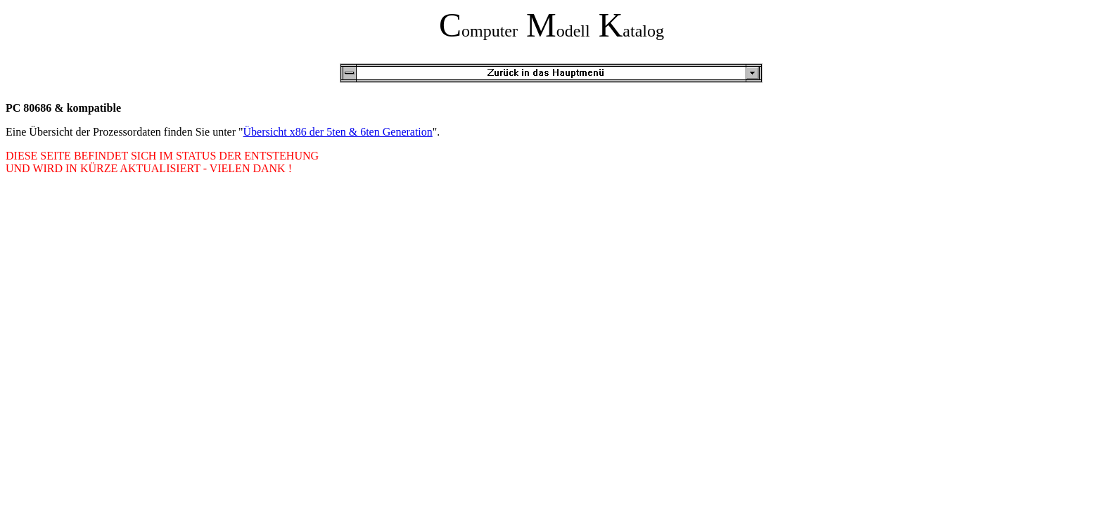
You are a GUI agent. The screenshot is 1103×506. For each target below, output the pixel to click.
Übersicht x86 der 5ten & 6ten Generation (338, 132)
